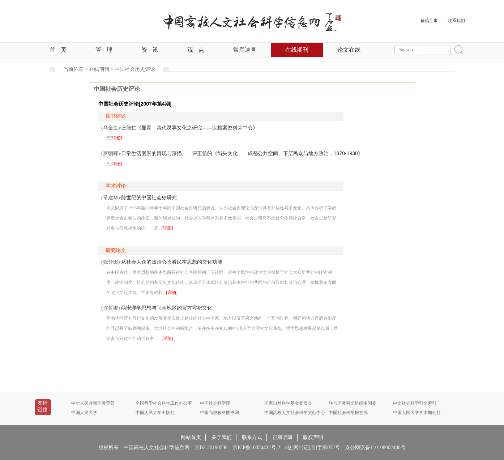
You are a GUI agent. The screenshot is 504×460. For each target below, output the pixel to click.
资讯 (149, 50)
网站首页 (191, 437)
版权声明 (313, 437)
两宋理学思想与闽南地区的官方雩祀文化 (166, 308)
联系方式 (252, 437)
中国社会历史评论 (135, 69)
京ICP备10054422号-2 (256, 447)
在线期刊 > (102, 69)
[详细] (116, 138)
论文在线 (348, 50)
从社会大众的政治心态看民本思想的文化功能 (171, 262)
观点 (195, 50)
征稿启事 (283, 437)
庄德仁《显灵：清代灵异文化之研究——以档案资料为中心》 (189, 128)
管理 (103, 50)
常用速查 (244, 50)
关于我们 (222, 437)
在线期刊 (296, 50)
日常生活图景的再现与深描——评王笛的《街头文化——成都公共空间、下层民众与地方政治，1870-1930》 (242, 153)
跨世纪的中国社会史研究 (149, 197)
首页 (58, 50)
